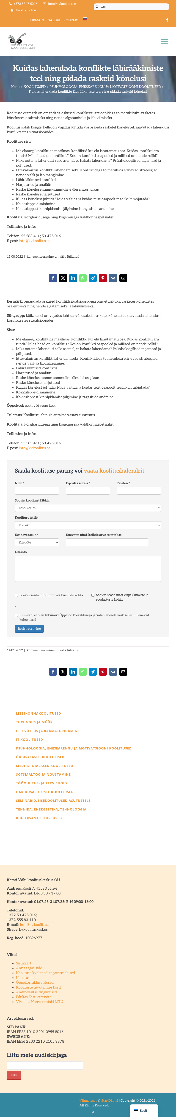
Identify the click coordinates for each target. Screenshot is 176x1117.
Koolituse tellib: (26, 518)
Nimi (19, 483)
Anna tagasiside (29, 968)
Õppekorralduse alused (35, 983)
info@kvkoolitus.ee (34, 241)
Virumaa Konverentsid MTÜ (39, 1002)
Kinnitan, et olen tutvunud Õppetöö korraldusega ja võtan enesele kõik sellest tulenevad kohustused (82, 617)
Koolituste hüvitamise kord (38, 987)
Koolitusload (26, 978)
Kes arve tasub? (26, 535)
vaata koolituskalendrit (114, 471)
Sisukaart (23, 963)
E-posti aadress (78, 483)
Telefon (123, 483)
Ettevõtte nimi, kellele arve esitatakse (95, 535)
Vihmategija (88, 1101)
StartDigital (109, 1101)
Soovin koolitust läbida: (32, 500)
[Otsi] (131, 6)
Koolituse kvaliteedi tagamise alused (45, 973)
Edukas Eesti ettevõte (33, 997)
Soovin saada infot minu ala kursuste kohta (49, 595)
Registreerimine (29, 629)
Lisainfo (21, 552)
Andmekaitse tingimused (36, 992)
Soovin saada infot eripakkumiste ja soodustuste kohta (119, 597)
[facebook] (167, 20)
